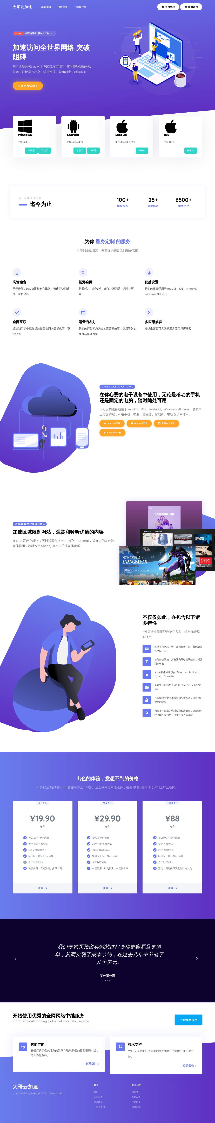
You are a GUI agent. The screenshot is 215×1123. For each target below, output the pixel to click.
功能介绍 (46, 7)
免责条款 (136, 1106)
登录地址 (168, 6)
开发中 (142, 150)
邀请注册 (98, 1101)
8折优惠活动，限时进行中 (33, 33)
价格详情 (62, 7)
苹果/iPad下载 (112, 432)
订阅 (43, 888)
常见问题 (136, 1101)
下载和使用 (99, 1106)
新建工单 (136, 1096)
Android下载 (112, 423)
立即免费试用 (28, 85)
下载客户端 (80, 7)
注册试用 (191, 6)
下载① (31, 150)
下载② (44, 150)
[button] (16, 961)
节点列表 (98, 1096)
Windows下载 (139, 423)
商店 (96, 1091)
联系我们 (92, 1063)
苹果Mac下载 (166, 423)
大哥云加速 (22, 7)
